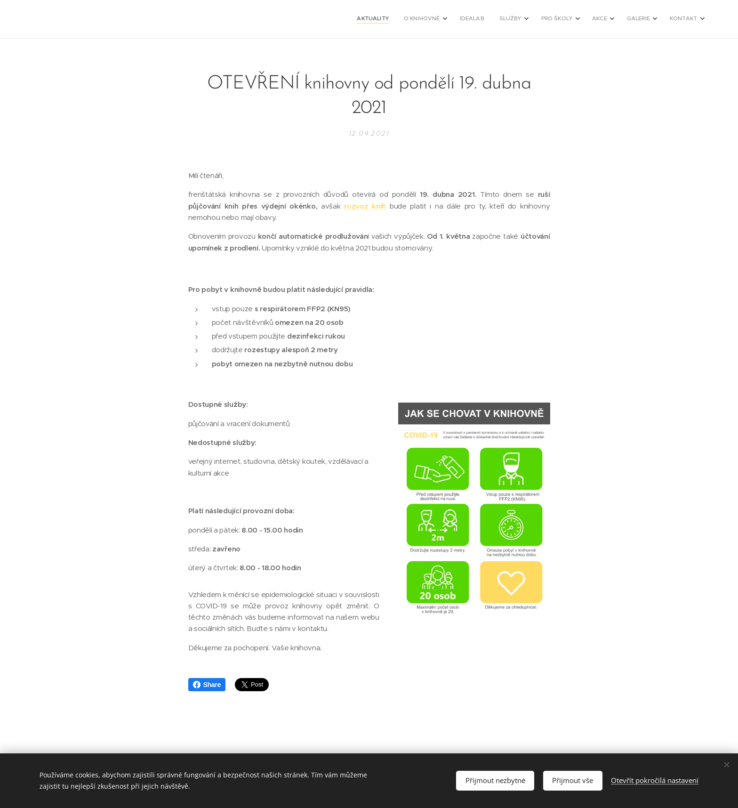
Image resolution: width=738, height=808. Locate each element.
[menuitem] (571, 19)
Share (207, 684)
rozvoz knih (365, 206)
